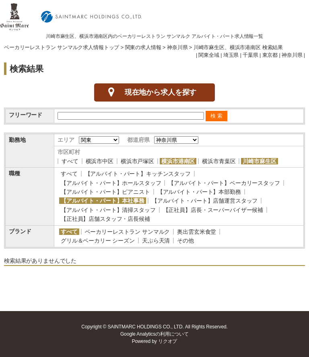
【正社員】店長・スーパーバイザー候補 (213, 210)
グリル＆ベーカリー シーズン (98, 240)
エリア (66, 140)
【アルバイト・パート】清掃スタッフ (108, 210)
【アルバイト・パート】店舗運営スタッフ (205, 200)
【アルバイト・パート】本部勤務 (199, 192)
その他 (185, 240)
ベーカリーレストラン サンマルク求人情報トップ (61, 47)
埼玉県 (231, 55)
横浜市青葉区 (218, 161)
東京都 (270, 55)
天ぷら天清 (156, 240)
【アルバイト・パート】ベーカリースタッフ (224, 183)
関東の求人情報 (143, 47)
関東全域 (208, 55)
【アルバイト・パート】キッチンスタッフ (138, 173)
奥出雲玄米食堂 (196, 231)
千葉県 (250, 55)
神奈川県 (177, 47)
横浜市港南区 (178, 161)
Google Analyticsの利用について (154, 334)
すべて (70, 161)
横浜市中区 (99, 161)
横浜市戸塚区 (137, 161)
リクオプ (167, 341)
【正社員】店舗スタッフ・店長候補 (105, 219)
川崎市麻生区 (259, 161)
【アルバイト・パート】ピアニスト (105, 192)
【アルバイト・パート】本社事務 (102, 200)
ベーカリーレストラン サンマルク (127, 231)
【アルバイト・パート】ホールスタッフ (111, 183)
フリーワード (25, 115)
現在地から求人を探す (161, 92)
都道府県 (138, 140)
